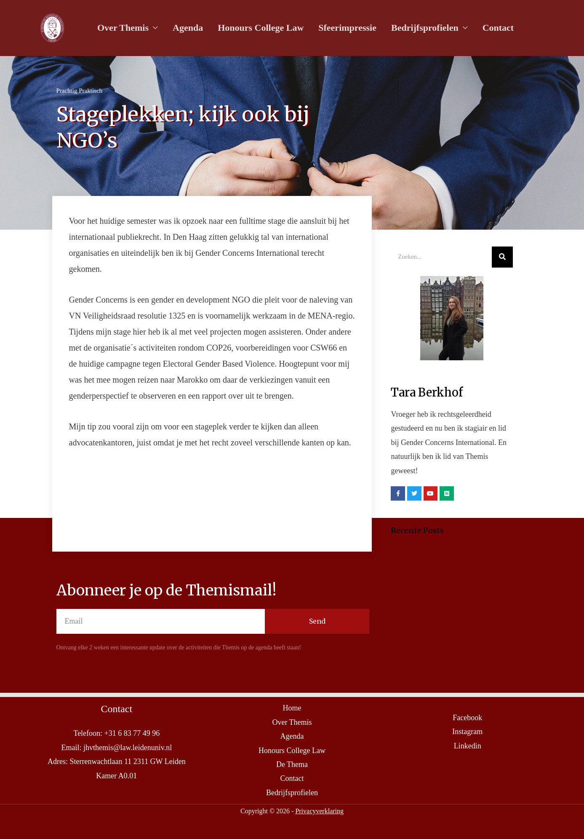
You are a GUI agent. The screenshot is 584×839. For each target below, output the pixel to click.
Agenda (183, 28)
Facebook (467, 717)
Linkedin (467, 746)
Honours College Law (253, 28)
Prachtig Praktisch (79, 90)
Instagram (467, 731)
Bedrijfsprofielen (411, 28)
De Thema (292, 764)
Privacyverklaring (319, 811)
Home (292, 708)
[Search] (502, 257)
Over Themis (121, 28)
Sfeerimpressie (337, 28)
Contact (482, 28)
